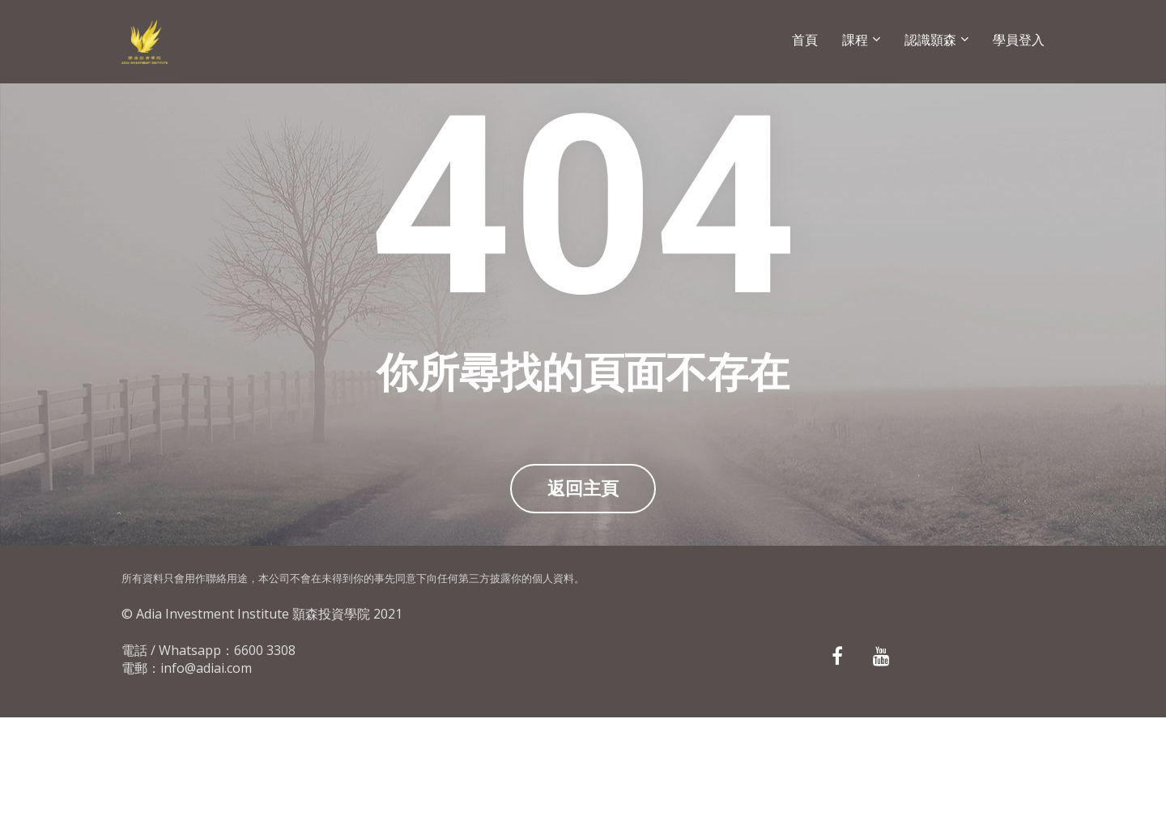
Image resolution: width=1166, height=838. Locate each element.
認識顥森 (930, 40)
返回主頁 (583, 548)
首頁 (805, 40)
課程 (855, 40)
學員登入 (1019, 40)
